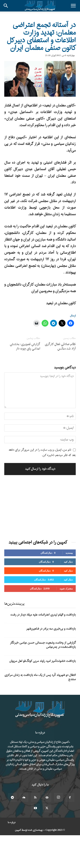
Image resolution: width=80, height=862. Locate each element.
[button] (73, 5)
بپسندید (69, 552)
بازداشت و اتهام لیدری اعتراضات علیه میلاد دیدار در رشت (43, 614)
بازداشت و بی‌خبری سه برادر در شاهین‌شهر (51, 628)
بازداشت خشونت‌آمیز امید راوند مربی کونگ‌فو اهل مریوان (42, 661)
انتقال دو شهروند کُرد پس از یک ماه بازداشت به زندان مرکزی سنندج (40, 677)
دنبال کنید (68, 561)
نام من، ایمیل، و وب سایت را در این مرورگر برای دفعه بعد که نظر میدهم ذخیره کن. (42, 452)
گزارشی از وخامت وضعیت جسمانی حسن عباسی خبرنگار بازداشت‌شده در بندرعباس (43, 645)
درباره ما (12, 822)
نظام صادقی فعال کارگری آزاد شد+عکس (60, 346)
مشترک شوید (66, 588)
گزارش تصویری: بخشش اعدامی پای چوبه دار (25, 346)
